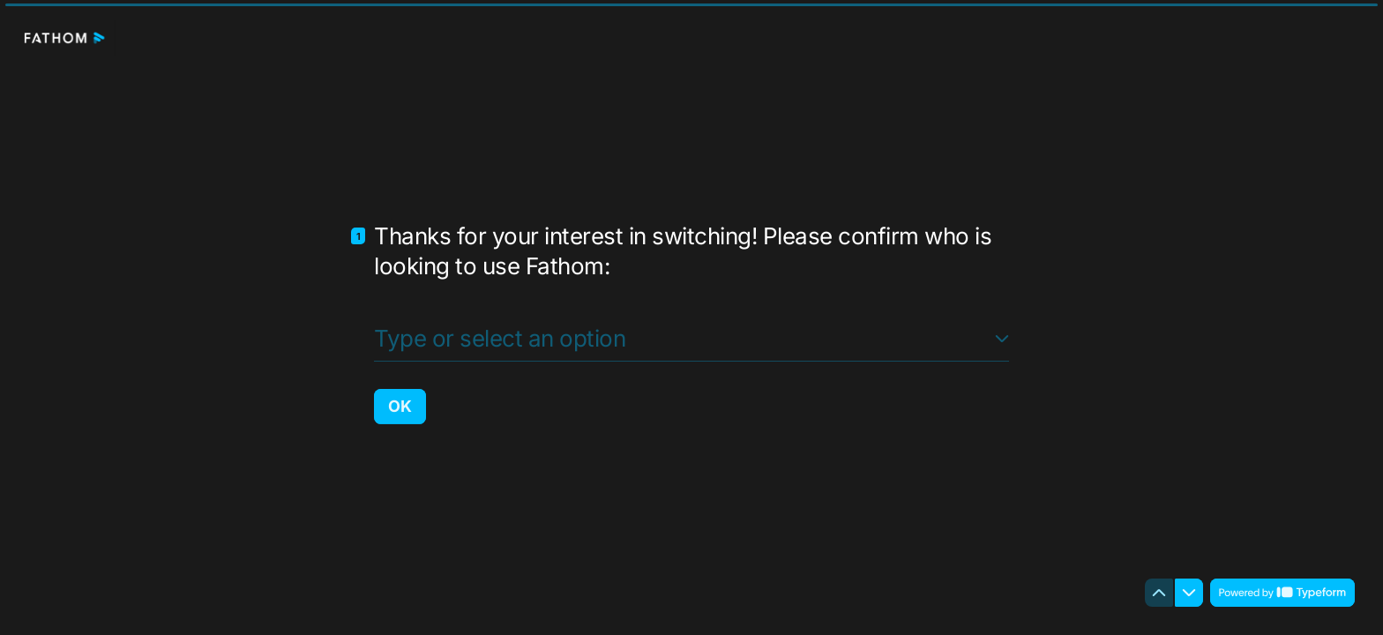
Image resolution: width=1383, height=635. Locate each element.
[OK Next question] (400, 405)
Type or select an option (499, 337)
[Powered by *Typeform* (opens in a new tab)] (1282, 593)
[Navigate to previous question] (1159, 593)
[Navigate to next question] (1189, 593)
